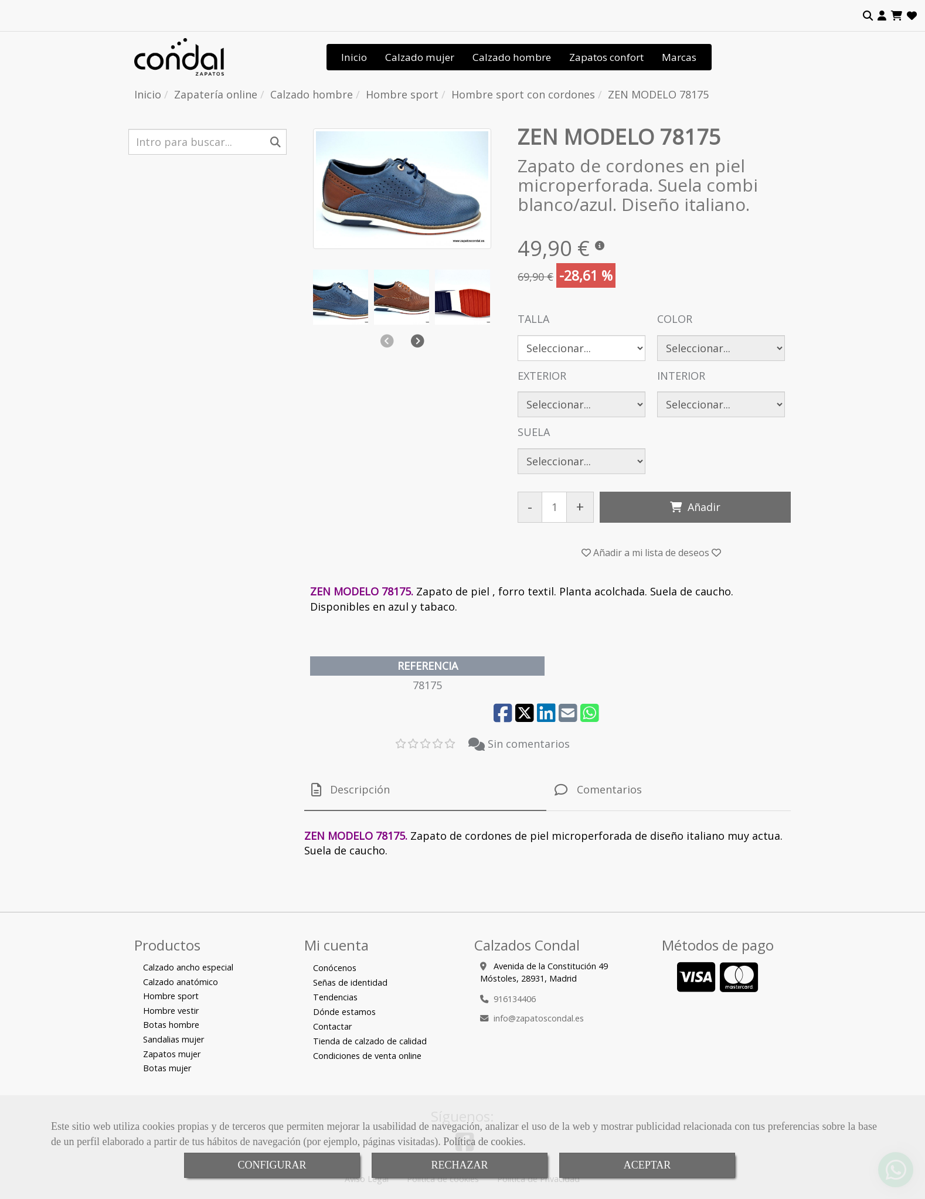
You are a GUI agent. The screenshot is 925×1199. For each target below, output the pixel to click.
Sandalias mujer (173, 1039)
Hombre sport (171, 996)
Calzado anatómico (180, 981)
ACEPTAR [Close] (647, 1165)
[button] (882, 15)
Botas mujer (167, 1068)
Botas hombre (171, 1024)
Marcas (679, 57)
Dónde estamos (344, 1011)
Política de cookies (483, 1141)
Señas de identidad (350, 982)
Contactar (332, 1026)
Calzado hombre (511, 57)
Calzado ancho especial (188, 967)
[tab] (425, 790)
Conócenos (334, 967)
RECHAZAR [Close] (459, 1165)
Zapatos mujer (171, 1054)
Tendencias (335, 997)
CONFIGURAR (271, 1165)
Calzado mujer (419, 57)
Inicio (354, 57)
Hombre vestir (171, 1010)
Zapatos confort (606, 57)
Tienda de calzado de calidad (370, 1041)
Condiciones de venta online (367, 1055)
